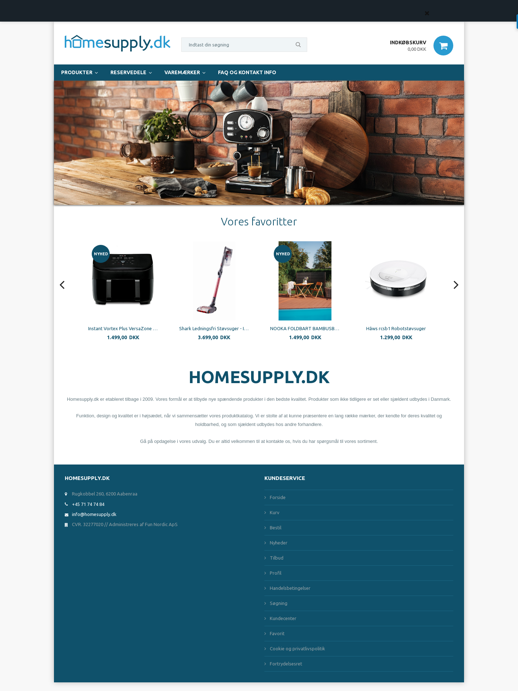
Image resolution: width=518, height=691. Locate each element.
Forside (278, 497)
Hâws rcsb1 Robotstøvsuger (417, 328)
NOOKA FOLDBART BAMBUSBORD (326, 328)
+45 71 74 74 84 (88, 504)
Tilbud (276, 557)
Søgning (278, 603)
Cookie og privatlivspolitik (297, 648)
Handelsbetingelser (290, 588)
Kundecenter (283, 618)
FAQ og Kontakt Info (247, 72)
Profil (275, 572)
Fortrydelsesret (286, 663)
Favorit (277, 633)
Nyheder (278, 542)
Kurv (275, 512)
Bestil (275, 527)
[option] (144, 296)
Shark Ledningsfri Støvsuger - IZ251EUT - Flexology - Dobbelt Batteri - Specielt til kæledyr (235, 328)
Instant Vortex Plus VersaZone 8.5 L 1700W (144, 328)
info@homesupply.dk (94, 514)
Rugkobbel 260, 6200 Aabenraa (104, 493)
